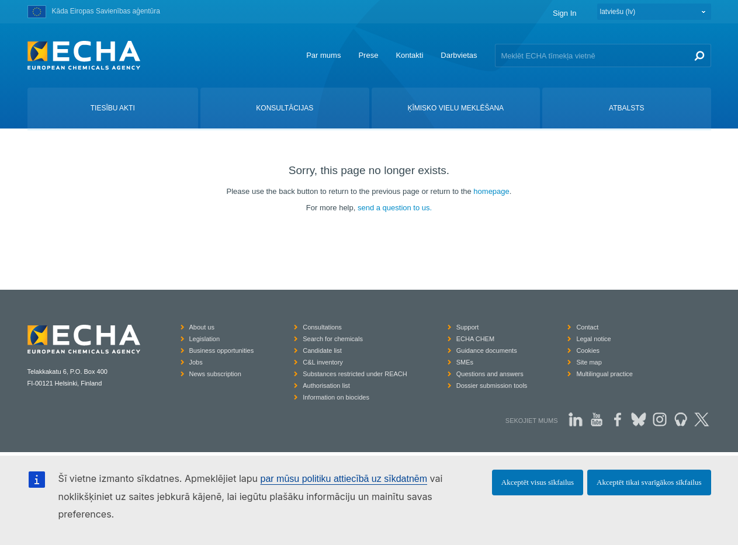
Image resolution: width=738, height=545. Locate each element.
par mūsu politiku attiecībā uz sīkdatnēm (344, 479)
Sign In (564, 13)
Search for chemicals (333, 338)
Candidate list (322, 350)
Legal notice (593, 338)
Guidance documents (486, 350)
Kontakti (409, 55)
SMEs (464, 362)
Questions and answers (490, 373)
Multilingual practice (604, 373)
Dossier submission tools (492, 385)
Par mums (323, 55)
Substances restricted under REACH (355, 373)
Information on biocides (336, 397)
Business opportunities (221, 350)
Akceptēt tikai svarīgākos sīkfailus (649, 482)
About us (201, 327)
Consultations (322, 327)
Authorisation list (326, 385)
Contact (587, 327)
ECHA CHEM (475, 338)
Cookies (588, 350)
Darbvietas (459, 55)
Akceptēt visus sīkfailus (537, 482)
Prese (368, 55)
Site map (588, 362)
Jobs (196, 362)
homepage (491, 191)
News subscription (215, 373)
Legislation (204, 338)
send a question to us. (395, 207)
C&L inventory (323, 362)
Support (467, 327)
